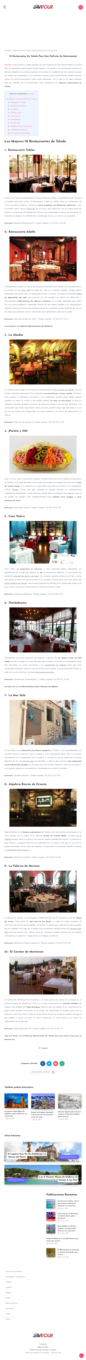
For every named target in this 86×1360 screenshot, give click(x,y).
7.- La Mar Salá (14, 123)
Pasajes (9, 1293)
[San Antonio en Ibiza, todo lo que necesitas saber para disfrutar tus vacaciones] (50, 1204)
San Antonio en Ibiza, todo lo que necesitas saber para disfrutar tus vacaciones (69, 1203)
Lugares (44, 1048)
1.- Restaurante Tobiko (17, 102)
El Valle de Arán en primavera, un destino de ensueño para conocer (67, 1253)
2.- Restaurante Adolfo (18, 106)
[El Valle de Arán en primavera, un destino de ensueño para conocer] (50, 1253)
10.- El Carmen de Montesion (20, 133)
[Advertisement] (43, 32)
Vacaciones (10, 1309)
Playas (8, 1298)
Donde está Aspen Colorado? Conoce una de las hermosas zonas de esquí (42, 1115)
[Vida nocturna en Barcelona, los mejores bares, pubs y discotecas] (50, 1216)
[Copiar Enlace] (43, 1071)
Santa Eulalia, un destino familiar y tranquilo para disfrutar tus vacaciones (67, 1229)
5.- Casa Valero (14, 116)
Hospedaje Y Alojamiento (15, 1277)
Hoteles (9, 1283)
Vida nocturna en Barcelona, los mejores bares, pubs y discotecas (69, 1216)
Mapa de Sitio (43, 1347)
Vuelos (8, 1319)
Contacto (43, 1344)
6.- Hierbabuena (15, 119)
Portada (7, 50)
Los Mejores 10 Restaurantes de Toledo (23, 99)
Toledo (7, 65)
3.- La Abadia (13, 109)
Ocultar (32, 94)
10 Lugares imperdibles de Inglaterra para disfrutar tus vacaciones (15, 1114)
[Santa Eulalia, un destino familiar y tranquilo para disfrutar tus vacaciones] (50, 1229)
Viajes (8, 1314)
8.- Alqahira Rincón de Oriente (21, 126)
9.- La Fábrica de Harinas (18, 129)
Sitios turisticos (11, 1304)
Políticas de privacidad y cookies (43, 1350)
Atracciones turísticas (14, 1272)
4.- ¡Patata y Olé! (15, 112)
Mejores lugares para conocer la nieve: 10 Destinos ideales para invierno (69, 1114)
